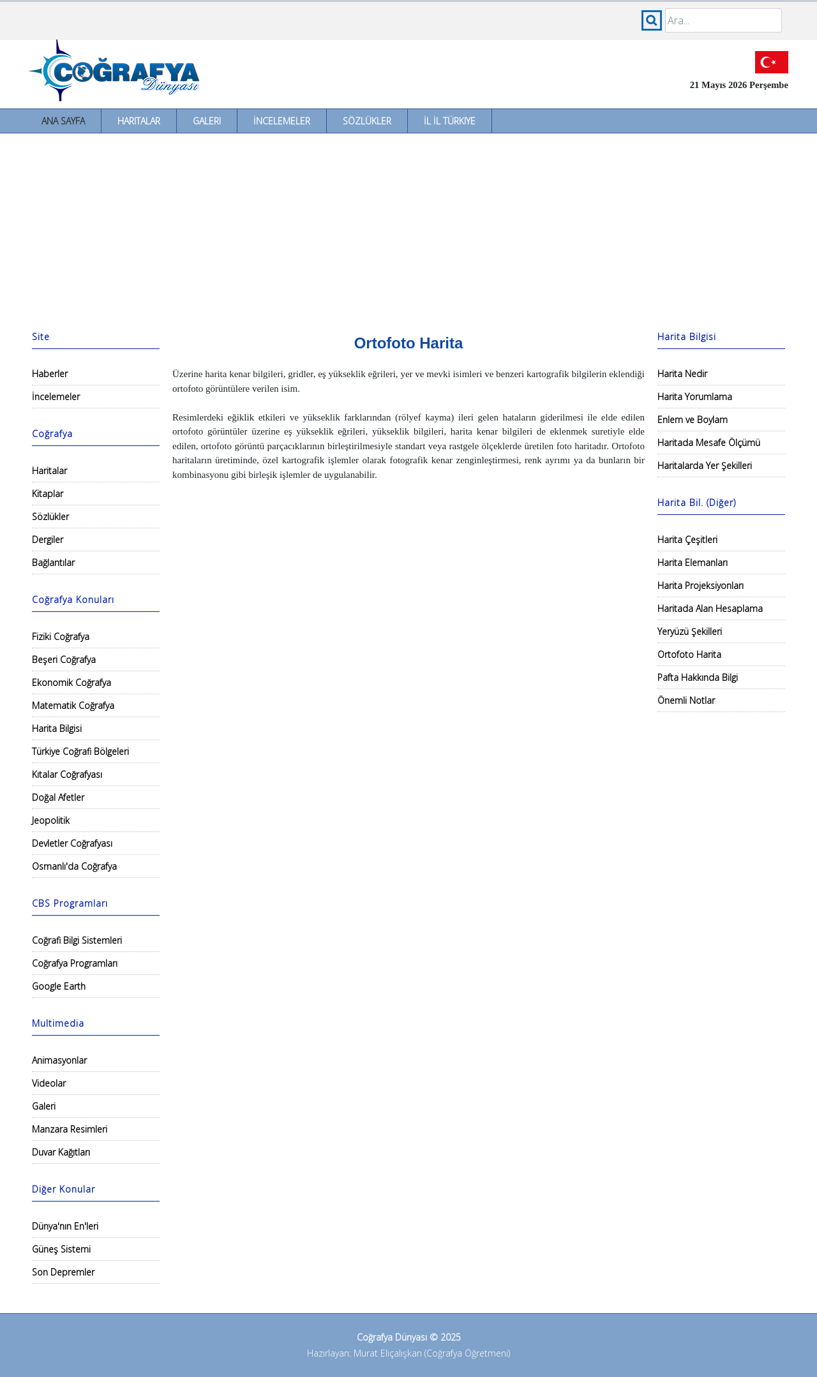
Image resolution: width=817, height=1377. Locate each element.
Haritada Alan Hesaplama (710, 608)
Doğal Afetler (58, 797)
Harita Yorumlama (694, 397)
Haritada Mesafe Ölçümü (708, 442)
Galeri (207, 121)
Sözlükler (367, 121)
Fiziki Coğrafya (60, 636)
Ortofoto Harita (689, 654)
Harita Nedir (682, 374)
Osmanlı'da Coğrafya (74, 866)
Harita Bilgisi (57, 728)
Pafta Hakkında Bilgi (697, 677)
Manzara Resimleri (69, 1129)
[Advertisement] (408, 229)
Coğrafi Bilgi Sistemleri (77, 940)
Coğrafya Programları (74, 963)
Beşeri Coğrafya (64, 659)
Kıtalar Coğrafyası (67, 774)
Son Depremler (63, 1272)
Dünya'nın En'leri (65, 1226)
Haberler (50, 374)
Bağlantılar (53, 562)
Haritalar (138, 121)
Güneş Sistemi (61, 1249)
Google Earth (59, 986)
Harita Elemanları (692, 562)
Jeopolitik (51, 820)
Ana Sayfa (63, 121)
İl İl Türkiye (450, 121)
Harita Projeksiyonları (700, 585)
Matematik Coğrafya (73, 705)
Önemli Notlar (686, 700)
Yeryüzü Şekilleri (689, 631)
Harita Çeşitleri (687, 539)
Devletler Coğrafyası (72, 843)
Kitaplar (47, 494)
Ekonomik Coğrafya (71, 682)
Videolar (49, 1083)
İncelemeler (281, 121)
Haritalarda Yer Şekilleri (704, 465)
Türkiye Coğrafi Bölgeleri (80, 751)
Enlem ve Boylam (692, 419)
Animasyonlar (59, 1060)
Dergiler (47, 539)
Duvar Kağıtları (61, 1152)
